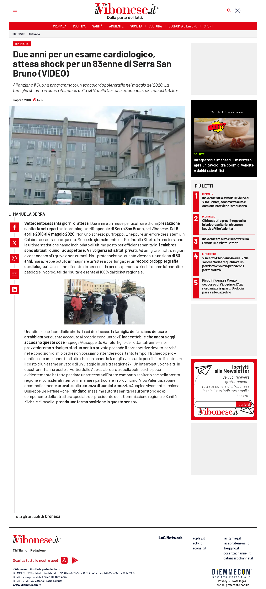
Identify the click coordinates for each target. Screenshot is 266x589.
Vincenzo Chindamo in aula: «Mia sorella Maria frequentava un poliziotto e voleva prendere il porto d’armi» (225, 264)
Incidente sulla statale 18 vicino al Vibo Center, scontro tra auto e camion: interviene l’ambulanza (225, 202)
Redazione (38, 550)
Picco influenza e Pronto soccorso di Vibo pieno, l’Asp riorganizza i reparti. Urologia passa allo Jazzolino (223, 286)
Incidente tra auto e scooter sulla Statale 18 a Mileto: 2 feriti (225, 241)
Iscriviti (244, 404)
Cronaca (34, 33)
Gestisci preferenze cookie (232, 585)
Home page (18, 33)
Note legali (239, 581)
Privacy (222, 581)
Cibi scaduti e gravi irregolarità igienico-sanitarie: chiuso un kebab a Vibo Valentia (224, 224)
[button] (14, 227)
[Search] (229, 11)
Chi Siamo (20, 550)
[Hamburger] (11, 10)
